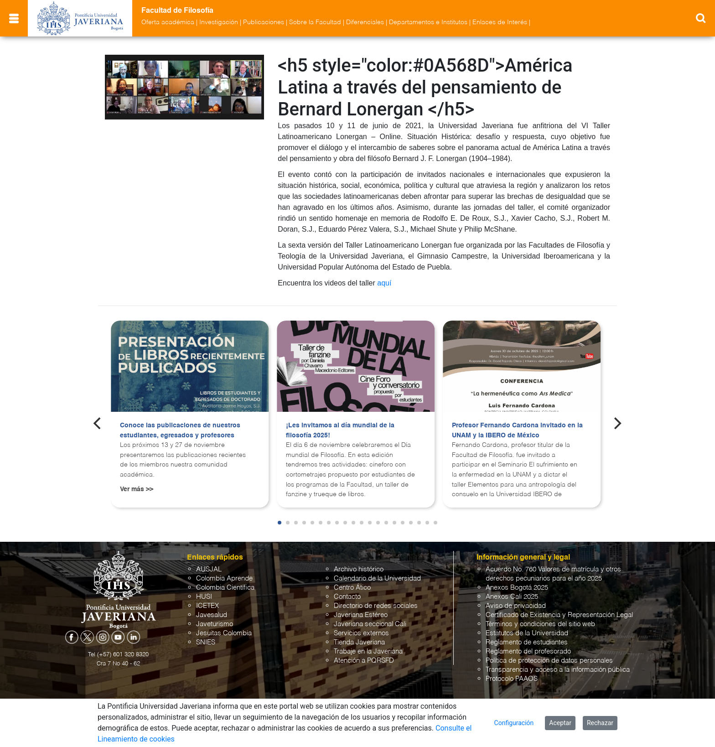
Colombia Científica (225, 587)
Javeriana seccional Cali (370, 624)
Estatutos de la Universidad (527, 633)
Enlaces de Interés (499, 22)
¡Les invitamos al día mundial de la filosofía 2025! (340, 430)
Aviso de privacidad (516, 605)
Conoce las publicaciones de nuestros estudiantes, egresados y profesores (180, 430)
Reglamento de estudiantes (527, 642)
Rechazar (600, 722)
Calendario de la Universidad (377, 578)
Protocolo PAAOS (512, 678)
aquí (384, 283)
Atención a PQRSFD (364, 660)
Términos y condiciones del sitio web (540, 624)
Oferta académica (167, 22)
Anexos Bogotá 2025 (517, 587)
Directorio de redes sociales (376, 605)
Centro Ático (352, 587)
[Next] (617, 423)
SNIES (205, 642)
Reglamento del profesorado (528, 651)
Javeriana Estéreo (361, 615)
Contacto (347, 596)
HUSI (204, 596)
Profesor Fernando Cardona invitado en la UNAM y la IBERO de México (517, 430)
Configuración (514, 722)
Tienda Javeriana (359, 642)
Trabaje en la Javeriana (368, 651)
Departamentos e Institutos (428, 22)
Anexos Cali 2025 (512, 596)
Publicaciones (263, 22)
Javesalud (211, 615)
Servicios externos (361, 633)
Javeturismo (214, 624)
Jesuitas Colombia (224, 633)
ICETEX (207, 605)
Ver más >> (136, 489)
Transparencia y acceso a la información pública (558, 669)
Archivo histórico (358, 569)
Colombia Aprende (224, 578)
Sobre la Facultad (315, 22)
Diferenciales (365, 22)
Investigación (218, 22)
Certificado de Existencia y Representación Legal (559, 615)
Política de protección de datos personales (549, 660)
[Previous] (98, 423)
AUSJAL (209, 569)
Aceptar (560, 722)
